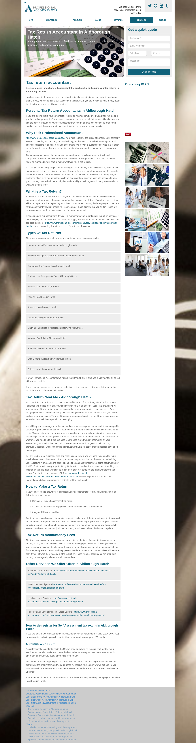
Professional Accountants (38, 690)
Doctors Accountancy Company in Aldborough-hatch (52, 730)
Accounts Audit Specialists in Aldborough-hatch (50, 712)
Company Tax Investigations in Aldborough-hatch (51, 715)
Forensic (77, 20)
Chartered (51, 20)
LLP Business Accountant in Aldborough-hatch (50, 736)
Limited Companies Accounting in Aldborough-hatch (52, 727)
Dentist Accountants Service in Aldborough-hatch (51, 733)
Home (30, 20)
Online (97, 20)
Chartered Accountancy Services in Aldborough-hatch (51, 693)
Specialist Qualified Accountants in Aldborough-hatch (51, 703)
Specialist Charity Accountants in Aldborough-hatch (52, 739)
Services (141, 20)
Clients (162, 20)
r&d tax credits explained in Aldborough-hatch (49, 721)
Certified (118, 20)
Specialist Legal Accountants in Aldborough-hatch (51, 718)
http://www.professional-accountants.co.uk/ (46, 138)
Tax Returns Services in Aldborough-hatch (48, 709)
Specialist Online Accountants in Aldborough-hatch (50, 700)
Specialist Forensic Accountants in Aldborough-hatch (50, 697)
